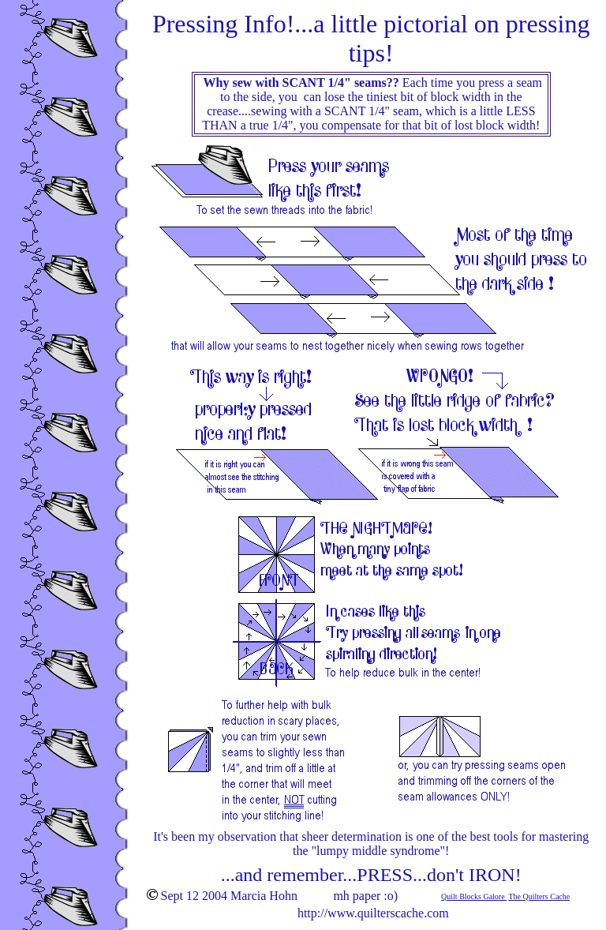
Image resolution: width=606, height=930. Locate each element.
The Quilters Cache (539, 896)
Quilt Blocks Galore (474, 896)
